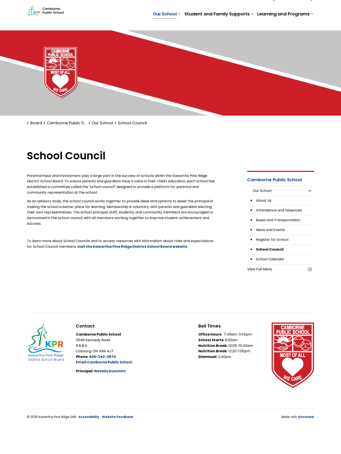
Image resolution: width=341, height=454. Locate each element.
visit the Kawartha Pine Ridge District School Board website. (133, 246)
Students (242, 7)
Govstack (306, 417)
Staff (259, 7)
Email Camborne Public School (104, 362)
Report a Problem (285, 7)
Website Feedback (117, 417)
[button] (276, 269)
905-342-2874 (102, 356)
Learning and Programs (283, 23)
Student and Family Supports (217, 23)
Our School (165, 23)
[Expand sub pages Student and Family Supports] (252, 22)
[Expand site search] (309, 7)
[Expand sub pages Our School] (179, 22)
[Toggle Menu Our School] (309, 269)
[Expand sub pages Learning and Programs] (312, 22)
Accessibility (89, 417)
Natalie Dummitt (110, 371)
